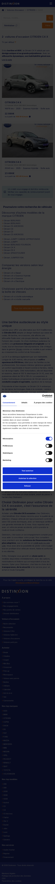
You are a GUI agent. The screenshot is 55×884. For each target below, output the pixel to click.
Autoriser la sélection (28, 478)
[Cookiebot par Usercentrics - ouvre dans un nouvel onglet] (42, 396)
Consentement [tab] (9, 403)
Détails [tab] (24, 403)
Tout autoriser (27, 471)
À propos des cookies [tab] (43, 403)
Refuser (27, 486)
